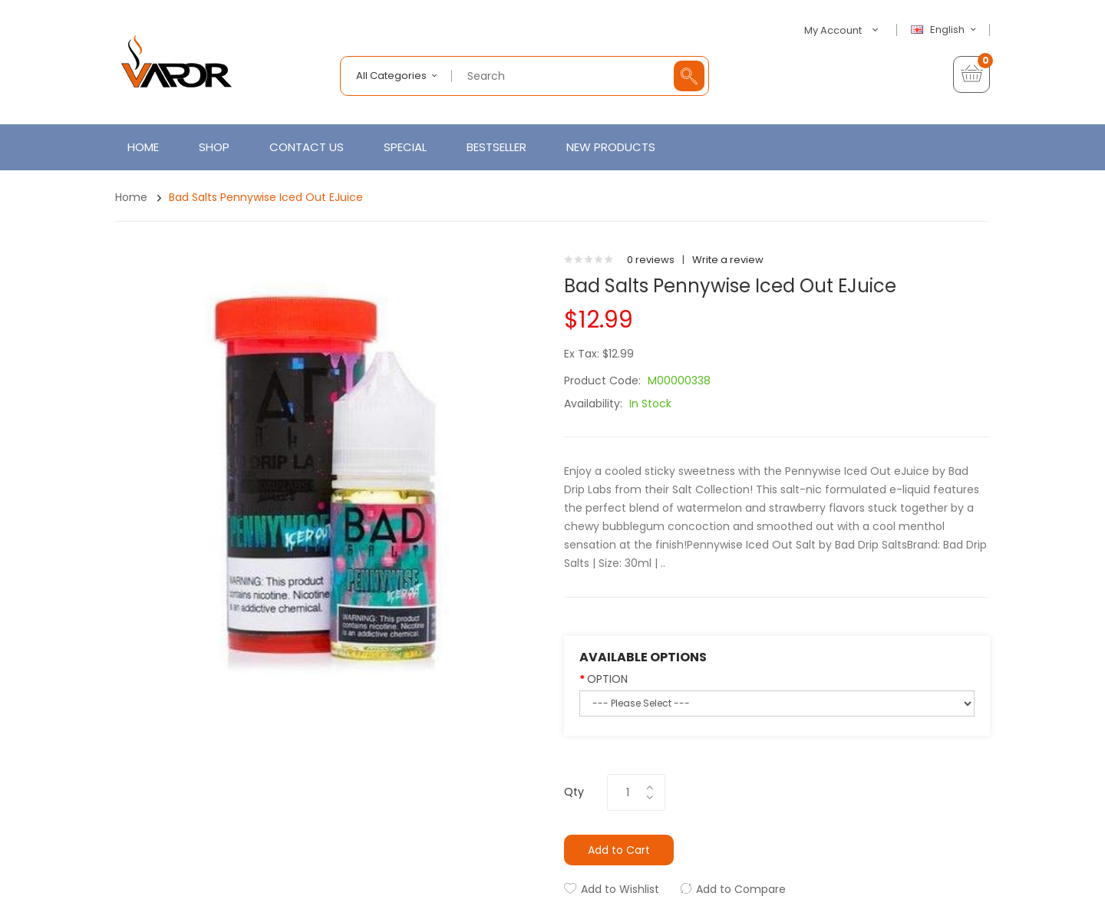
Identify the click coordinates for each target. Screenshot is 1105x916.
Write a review (728, 259)
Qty (574, 791)
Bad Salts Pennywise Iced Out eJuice (266, 197)
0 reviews (651, 259)
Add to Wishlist (620, 889)
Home (131, 197)
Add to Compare (741, 889)
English (945, 30)
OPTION (607, 679)
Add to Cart (619, 850)
